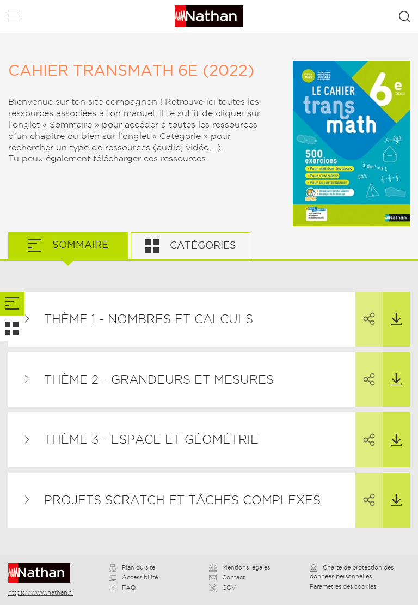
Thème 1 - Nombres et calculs (148, 318)
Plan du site (132, 567)
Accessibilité (133, 577)
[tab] (12, 304)
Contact (227, 577)
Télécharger (392, 308)
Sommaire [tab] (79, 244)
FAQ (122, 587)
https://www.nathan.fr (40, 592)
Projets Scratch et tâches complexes (182, 499)
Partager (365, 309)
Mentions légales (239, 567)
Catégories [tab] (201, 245)
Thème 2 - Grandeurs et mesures (159, 379)
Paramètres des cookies (343, 586)
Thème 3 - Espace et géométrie (151, 439)
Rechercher (404, 16)
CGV (222, 587)
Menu (14, 18)
